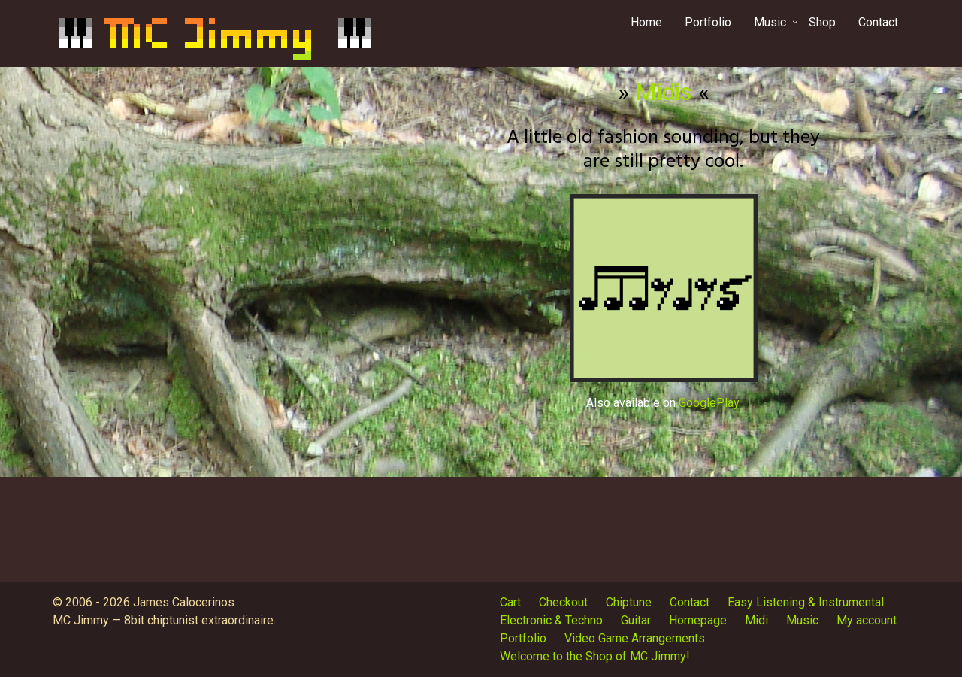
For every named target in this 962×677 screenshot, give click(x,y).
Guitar (636, 620)
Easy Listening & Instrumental (806, 602)
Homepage (698, 620)
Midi (756, 620)
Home (646, 22)
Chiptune (629, 602)
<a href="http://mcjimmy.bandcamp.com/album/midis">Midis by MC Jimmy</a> (299, 268)
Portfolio (708, 22)
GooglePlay (709, 403)
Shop (822, 22)
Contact (878, 22)
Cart (510, 602)
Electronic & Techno (551, 620)
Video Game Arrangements (634, 638)
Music (770, 22)
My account (866, 620)
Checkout (563, 602)
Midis (663, 91)
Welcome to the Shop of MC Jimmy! (595, 656)
